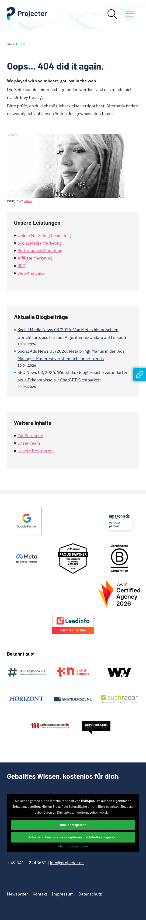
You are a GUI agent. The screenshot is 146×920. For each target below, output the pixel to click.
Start (10, 44)
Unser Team (28, 443)
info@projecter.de (67, 862)
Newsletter (17, 894)
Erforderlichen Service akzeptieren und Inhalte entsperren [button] (73, 837)
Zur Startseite (30, 435)
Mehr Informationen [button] (73, 846)
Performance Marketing (39, 250)
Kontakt (40, 894)
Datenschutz (90, 894)
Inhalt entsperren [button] (73, 825)
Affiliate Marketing (34, 258)
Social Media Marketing (39, 243)
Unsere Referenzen (35, 450)
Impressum (63, 894)
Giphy (28, 201)
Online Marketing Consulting (44, 235)
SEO (21, 265)
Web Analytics (30, 273)
